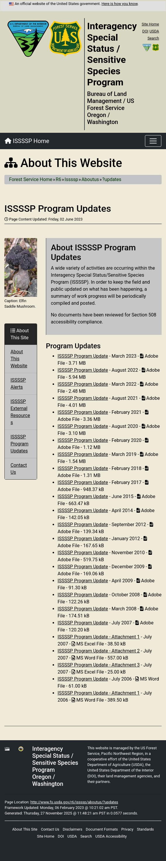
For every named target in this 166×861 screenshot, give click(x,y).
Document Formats (102, 829)
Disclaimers (72, 829)
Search (153, 38)
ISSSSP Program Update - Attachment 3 (99, 665)
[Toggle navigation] (153, 141)
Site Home (150, 24)
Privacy (127, 829)
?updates (111, 179)
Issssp (71, 179)
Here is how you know (119, 3)
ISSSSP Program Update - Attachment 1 (99, 637)
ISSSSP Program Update (83, 356)
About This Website (19, 358)
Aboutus (90, 179)
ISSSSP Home (27, 140)
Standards (145, 829)
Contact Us (50, 829)
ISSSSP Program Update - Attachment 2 (99, 651)
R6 (58, 179)
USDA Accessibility (111, 836)
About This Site (24, 829)
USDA (154, 31)
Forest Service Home (30, 179)
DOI (145, 31)
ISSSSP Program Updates (19, 444)
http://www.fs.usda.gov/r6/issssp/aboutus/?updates (74, 802)
